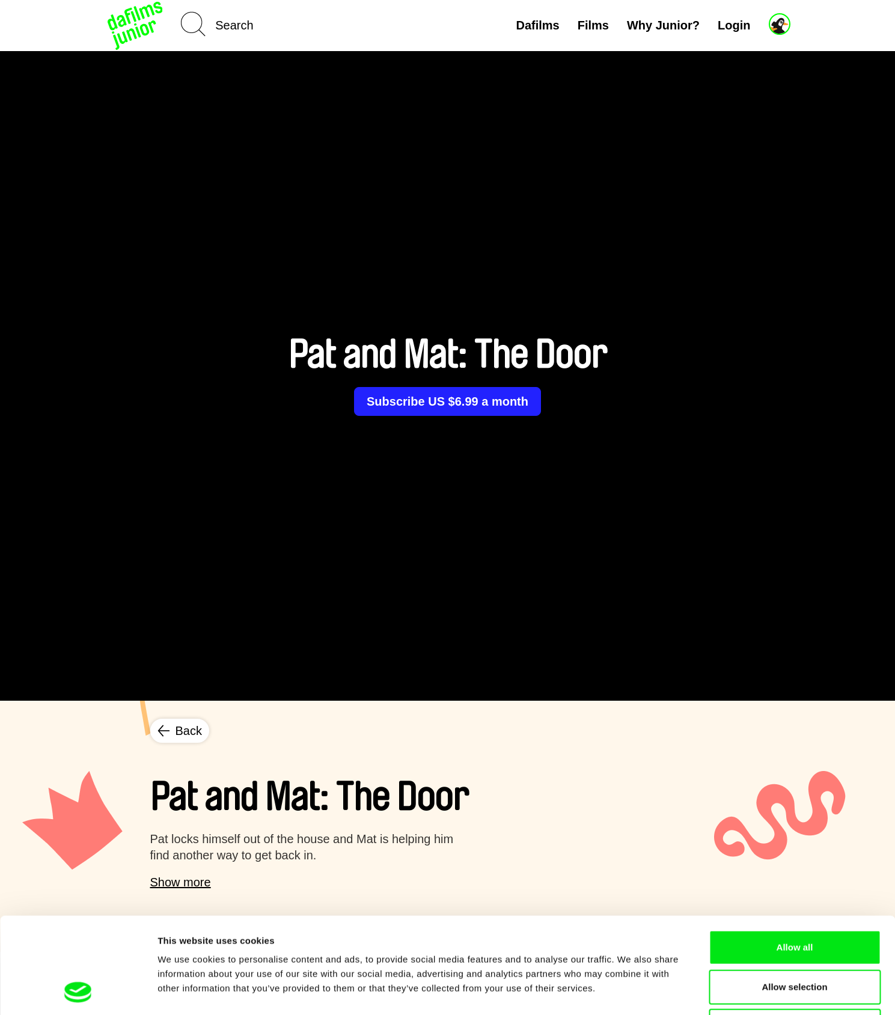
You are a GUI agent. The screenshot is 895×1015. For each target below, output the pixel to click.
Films (593, 25)
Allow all (795, 857)
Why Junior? (663, 25)
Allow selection (794, 897)
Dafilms (537, 25)
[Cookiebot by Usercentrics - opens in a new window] (77, 992)
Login (734, 25)
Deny (795, 936)
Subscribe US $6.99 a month (447, 401)
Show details (631, 991)
